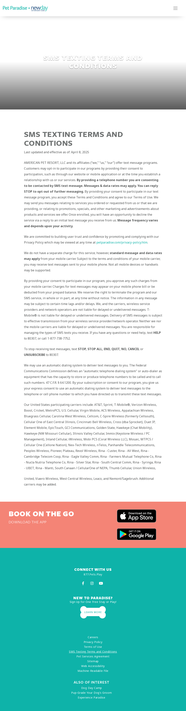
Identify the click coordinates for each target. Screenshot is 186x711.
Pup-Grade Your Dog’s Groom (91, 692)
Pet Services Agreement (92, 656)
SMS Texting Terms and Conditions (93, 651)
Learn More (93, 612)
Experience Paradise (91, 697)
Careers (93, 637)
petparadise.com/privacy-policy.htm (121, 242)
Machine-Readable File (93, 671)
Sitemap (93, 661)
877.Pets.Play (93, 574)
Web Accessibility (93, 666)
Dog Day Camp (91, 688)
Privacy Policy (93, 642)
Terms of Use (93, 647)
